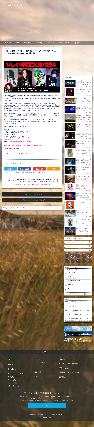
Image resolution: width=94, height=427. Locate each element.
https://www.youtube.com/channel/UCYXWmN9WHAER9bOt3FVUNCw (23, 145)
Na (89, 255)
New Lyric (12, 369)
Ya (78, 261)
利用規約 (62, 359)
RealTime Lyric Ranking (16, 374)
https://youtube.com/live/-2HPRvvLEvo (20, 141)
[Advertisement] (58, 19)
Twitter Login (39, 377)
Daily (77, 270)
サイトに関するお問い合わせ (68, 364)
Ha (66, 261)
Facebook (24, 169)
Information (38, 372)
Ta (84, 255)
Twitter (10, 169)
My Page (37, 367)
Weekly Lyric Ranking (16, 380)
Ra (83, 261)
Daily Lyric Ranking (15, 377)
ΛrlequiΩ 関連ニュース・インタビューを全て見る (32, 200)
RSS (54, 169)
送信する (47, 406)
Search (10, 364)
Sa (78, 255)
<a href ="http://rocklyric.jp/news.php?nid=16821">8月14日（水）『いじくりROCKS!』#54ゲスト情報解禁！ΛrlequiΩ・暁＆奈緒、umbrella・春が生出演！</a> (37, 180)
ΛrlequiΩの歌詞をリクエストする (32, 194)
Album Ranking (13, 386)
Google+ (39, 169)
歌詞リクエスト (64, 368)
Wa (89, 261)
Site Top (11, 359)
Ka (72, 255)
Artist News (38, 359)
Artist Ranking (13, 383)
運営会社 (62, 377)
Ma (72, 261)
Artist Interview (39, 362)
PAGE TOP (47, 352)
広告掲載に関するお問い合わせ (69, 372)
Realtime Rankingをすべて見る (78, 294)
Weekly (84, 270)
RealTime (69, 270)
